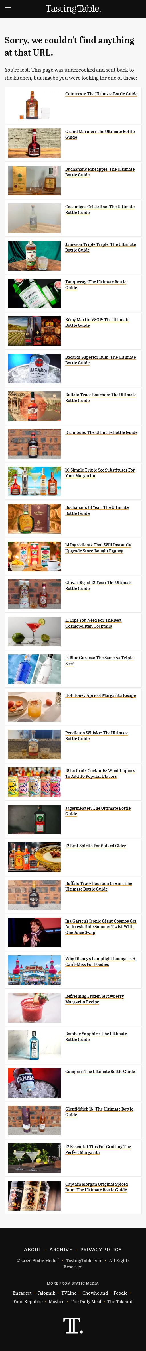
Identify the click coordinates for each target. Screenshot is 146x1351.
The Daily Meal (86, 1301)
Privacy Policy (101, 1249)
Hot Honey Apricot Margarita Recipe (100, 695)
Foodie (120, 1292)
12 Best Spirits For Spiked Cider (95, 845)
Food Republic (28, 1301)
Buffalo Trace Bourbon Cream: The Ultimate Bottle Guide (98, 886)
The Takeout (120, 1301)
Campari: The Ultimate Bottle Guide (100, 1071)
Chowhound (95, 1292)
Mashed (57, 1301)
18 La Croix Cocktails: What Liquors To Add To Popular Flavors (100, 773)
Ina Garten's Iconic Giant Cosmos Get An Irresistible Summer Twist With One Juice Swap (101, 927)
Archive (61, 1249)
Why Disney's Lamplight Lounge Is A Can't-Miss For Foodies (100, 961)
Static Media (45, 1260)
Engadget (22, 1292)
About (32, 1249)
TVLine (68, 1292)
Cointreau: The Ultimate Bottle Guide (101, 94)
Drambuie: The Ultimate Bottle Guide (101, 432)
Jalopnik (46, 1292)
